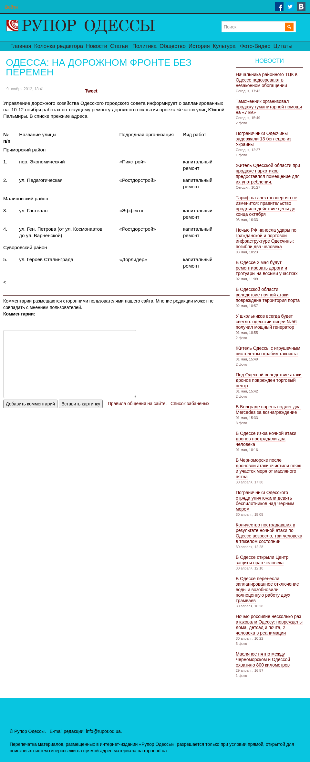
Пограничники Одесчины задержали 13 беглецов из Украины (263, 139)
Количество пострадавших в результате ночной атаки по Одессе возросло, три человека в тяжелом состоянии (269, 533)
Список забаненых (189, 403)
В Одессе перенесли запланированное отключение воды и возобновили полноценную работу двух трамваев (267, 589)
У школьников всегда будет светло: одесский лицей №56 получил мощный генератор (266, 322)
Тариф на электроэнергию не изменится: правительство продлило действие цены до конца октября (266, 206)
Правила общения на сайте (137, 403)
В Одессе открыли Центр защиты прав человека (262, 560)
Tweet (91, 91)
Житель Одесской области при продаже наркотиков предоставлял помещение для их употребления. (268, 173)
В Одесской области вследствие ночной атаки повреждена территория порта (268, 295)
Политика (144, 46)
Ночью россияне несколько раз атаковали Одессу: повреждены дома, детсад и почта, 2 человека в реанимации (269, 624)
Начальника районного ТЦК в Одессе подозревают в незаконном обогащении (266, 80)
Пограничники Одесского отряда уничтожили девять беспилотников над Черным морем (265, 501)
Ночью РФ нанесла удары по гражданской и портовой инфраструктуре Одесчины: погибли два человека (266, 238)
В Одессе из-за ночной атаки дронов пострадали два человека (266, 439)
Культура (224, 46)
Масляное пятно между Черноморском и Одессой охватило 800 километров (263, 659)
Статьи (119, 46)
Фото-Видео (255, 46)
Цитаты (283, 46)
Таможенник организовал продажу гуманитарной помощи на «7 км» (269, 107)
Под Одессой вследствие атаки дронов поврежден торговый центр (269, 380)
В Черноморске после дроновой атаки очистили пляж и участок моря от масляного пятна (268, 468)
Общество (173, 46)
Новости (96, 46)
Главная (20, 46)
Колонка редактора (58, 46)
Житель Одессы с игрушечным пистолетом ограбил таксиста (268, 351)
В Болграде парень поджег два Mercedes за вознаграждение (268, 409)
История (199, 46)
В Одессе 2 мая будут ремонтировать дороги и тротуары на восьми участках (266, 268)
